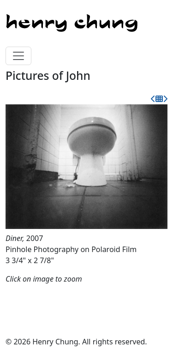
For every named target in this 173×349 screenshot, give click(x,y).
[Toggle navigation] (18, 56)
